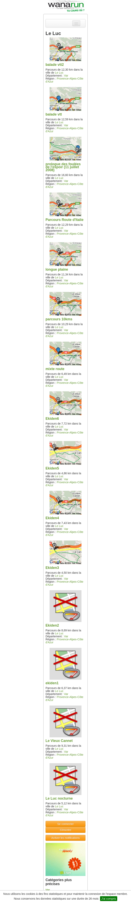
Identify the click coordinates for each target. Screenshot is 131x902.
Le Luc (59, 72)
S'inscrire (65, 829)
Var (66, 75)
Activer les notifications (65, 837)
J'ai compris (108, 898)
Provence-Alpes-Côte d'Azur (64, 80)
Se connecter (65, 823)
